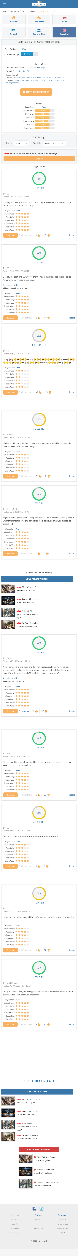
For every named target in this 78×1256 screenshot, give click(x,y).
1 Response (24, 711)
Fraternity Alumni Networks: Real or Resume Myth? (28, 614)
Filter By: (8, 143)
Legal (63, 1232)
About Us (62, 1219)
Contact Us (38, 1228)
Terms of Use (62, 1223)
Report (72, 235)
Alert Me (39, 158)
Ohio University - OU (20, 71)
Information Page (38, 67)
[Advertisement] (39, 1052)
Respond (10, 235)
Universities (15, 1219)
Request (38, 1223)
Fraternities (14, 1223)
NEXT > (40, 1080)
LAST (50, 1080)
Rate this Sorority (36, 92)
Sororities (15, 1228)
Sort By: (37, 143)
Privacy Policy (62, 1228)
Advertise (39, 1219)
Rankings (14, 1232)
